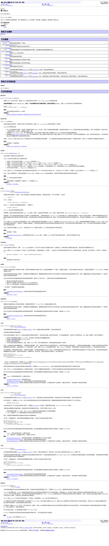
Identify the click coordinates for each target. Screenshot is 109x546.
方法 (12, 5)
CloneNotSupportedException (22, 197)
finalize (9, 50)
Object (3, 35)
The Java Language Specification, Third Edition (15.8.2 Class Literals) (24, 118)
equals (8, 46)
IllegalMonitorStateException (15, 298)
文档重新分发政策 (49, 544)
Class (3, 53)
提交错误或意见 (4, 539)
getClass (9, 53)
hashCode (9, 57)
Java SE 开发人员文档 (27, 541)
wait (8, 71)
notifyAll (9, 64)
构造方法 (8, 5)
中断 (15, 348)
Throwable (17, 500)
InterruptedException (20, 334)
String (4, 67)
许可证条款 (36, 544)
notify (8, 60)
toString (9, 67)
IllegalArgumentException (14, 388)
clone (8, 42)
